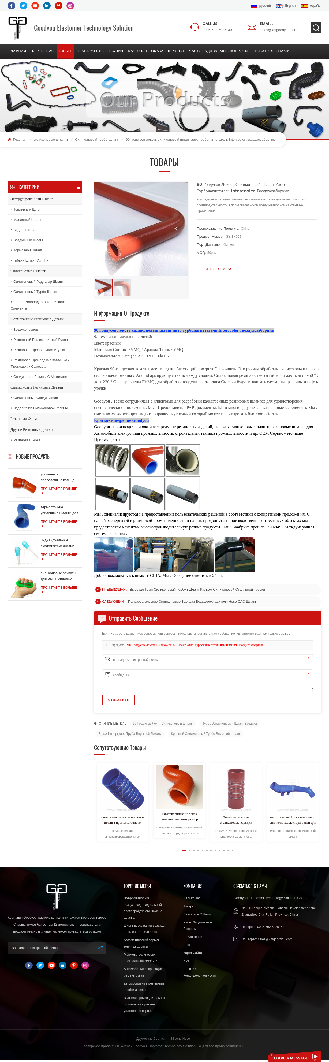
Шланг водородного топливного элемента (38, 306)
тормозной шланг (26, 251)
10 (224, 852)
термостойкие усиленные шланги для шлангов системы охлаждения (59, 511)
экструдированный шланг (31, 200)
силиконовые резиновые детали (36, 388)
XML (186, 963)
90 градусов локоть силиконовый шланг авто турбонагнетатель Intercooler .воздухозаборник (195, 647)
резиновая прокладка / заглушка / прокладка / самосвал (40, 364)
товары (65, 52)
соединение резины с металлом (39, 377)
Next (96, 852)
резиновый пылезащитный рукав (39, 340)
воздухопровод (24, 330)
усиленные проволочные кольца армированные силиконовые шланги (58, 478)
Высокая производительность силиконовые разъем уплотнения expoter (146, 1006)
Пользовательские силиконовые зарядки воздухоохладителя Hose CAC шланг (192, 603)
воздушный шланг (27, 241)
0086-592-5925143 (217, 26)
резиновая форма (24, 419)
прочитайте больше (59, 492)
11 (228, 852)
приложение (91, 52)
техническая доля (127, 52)
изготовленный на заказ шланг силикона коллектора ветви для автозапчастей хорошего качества (293, 822)
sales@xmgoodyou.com (278, 26)
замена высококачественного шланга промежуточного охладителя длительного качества (122, 822)
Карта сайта (192, 955)
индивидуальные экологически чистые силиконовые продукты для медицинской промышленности (59, 544)
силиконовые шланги (50, 140)
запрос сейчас (218, 269)
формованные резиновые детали (37, 320)
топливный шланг (27, 210)
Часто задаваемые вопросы (218, 52)
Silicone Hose (180, 1040)
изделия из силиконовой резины (39, 409)
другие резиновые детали (31, 430)
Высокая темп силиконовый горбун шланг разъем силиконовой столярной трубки (198, 591)
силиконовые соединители (34, 399)
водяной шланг (25, 231)
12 (232, 852)
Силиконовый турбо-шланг (96, 140)
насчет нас (42, 52)
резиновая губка (25, 441)
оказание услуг (168, 52)
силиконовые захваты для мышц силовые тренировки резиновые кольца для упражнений (59, 577)
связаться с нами (271, 52)
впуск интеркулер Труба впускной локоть (130, 735)
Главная (17, 52)
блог (186, 947)
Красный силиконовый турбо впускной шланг (205, 735)
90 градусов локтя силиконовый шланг (162, 725)
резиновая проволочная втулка (38, 351)
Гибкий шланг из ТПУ (30, 261)
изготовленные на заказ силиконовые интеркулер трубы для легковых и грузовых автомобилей (179, 818)
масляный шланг (26, 220)
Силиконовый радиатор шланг (37, 282)
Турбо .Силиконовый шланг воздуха (230, 725)
